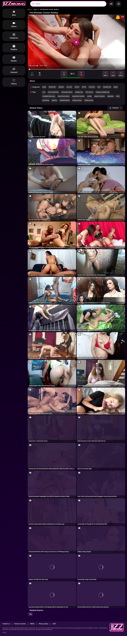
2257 (54, 624)
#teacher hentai (66, 92)
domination (107, 87)
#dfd (117, 96)
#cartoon (45, 100)
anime (116, 87)
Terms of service (20, 624)
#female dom (88, 100)
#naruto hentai (99, 96)
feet (98, 87)
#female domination (102, 92)
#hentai (54, 100)
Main (29, 9)
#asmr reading (65, 100)
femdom (61, 87)
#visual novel (77, 100)
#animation (79, 92)
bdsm (44, 87)
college (69, 87)
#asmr (89, 96)
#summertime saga (48, 96)
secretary (52, 87)
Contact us (6, 624)
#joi (43, 92)
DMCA (32, 624)
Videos (35, 9)
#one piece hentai (63, 96)
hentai (77, 87)
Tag (30, 614)
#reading (110, 96)
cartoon (92, 87)
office (84, 87)
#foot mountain (53, 92)
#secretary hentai (78, 96)
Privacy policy (43, 624)
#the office (89, 92)
